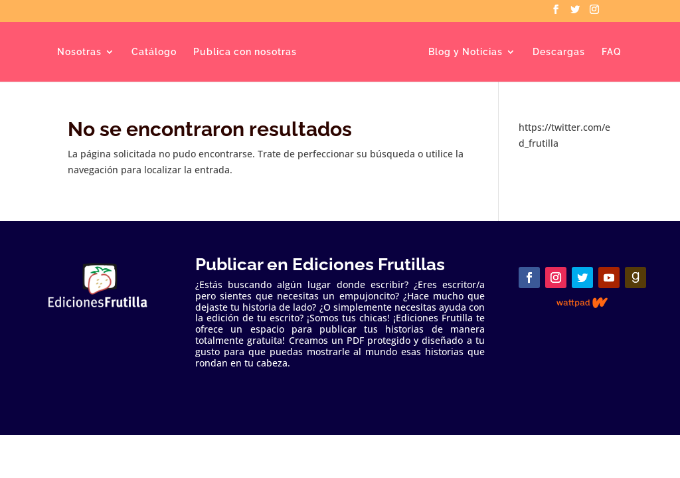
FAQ (612, 52)
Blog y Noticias (465, 52)
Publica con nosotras (245, 52)
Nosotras (79, 52)
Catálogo (154, 52)
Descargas (559, 52)
